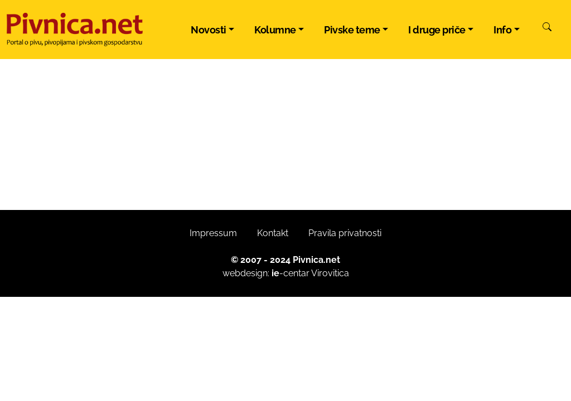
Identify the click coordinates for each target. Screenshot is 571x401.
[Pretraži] (547, 28)
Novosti (208, 30)
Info (502, 30)
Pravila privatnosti (344, 233)
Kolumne (275, 30)
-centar (290, 273)
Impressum (213, 233)
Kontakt (272, 233)
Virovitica (330, 273)
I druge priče (437, 30)
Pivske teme (352, 30)
